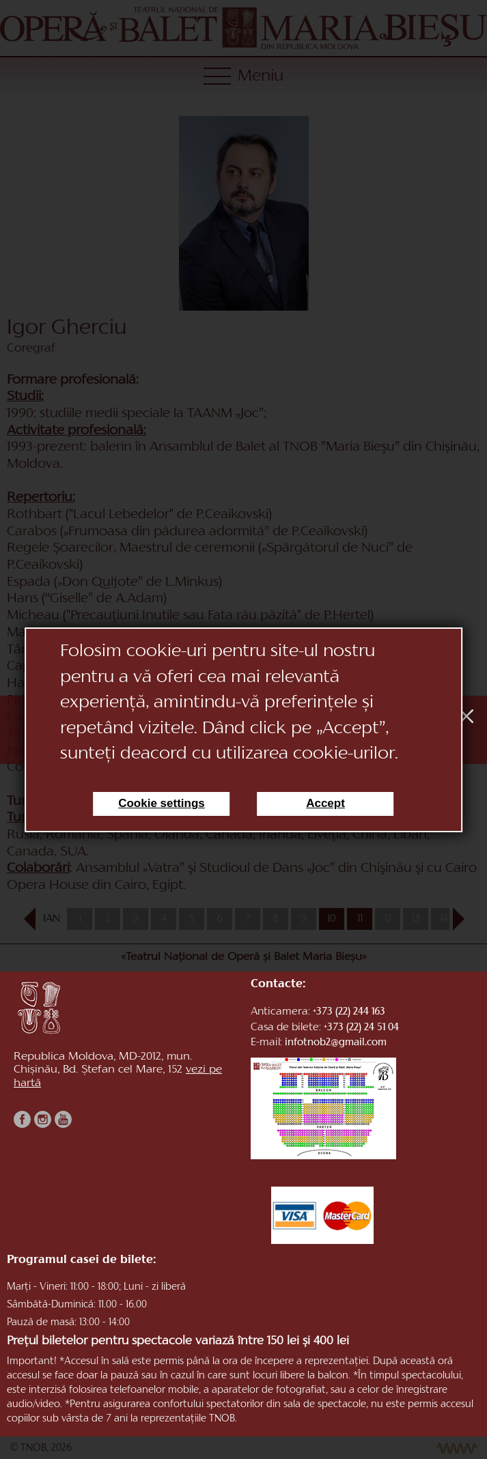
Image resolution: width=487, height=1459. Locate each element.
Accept (325, 803)
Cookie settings (161, 803)
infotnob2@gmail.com (336, 1042)
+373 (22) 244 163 (349, 1012)
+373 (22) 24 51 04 (361, 1027)
